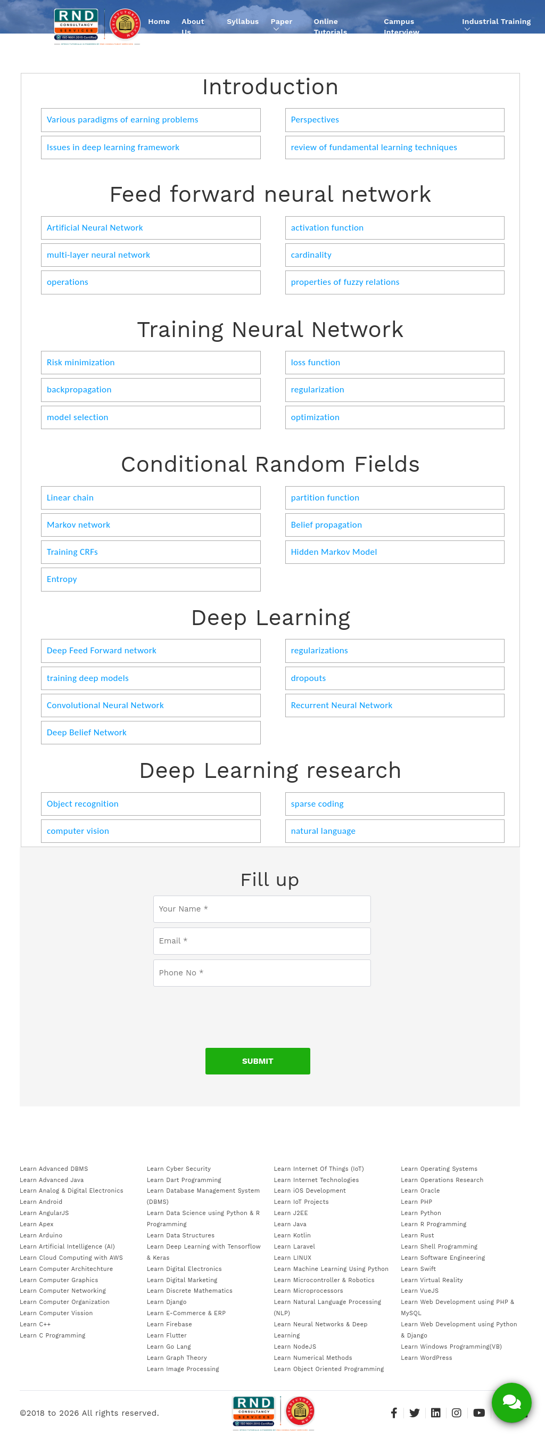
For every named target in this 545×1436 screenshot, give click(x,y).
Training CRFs (72, 551)
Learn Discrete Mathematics (190, 1290)
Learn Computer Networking (63, 1290)
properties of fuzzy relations (345, 282)
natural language (323, 830)
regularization (317, 389)
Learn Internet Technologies (316, 1180)
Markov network (78, 524)
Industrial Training (496, 24)
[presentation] (262, 1012)
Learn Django (167, 1302)
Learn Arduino (41, 1235)
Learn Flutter (167, 1335)
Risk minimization (81, 362)
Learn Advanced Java (52, 1180)
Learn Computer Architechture (66, 1269)
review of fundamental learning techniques (374, 147)
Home (159, 21)
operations (67, 282)
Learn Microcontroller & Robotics (324, 1280)
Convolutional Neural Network (105, 705)
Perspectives (315, 119)
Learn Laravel (295, 1246)
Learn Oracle (420, 1190)
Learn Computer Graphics (59, 1280)
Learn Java (290, 1224)
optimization (315, 417)
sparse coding (317, 803)
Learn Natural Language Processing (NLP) (328, 1308)
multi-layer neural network (98, 254)
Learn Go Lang (169, 1346)
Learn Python (421, 1213)
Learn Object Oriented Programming (329, 1369)
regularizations (320, 650)
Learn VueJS (420, 1290)
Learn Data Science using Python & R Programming (203, 1219)
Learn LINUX (293, 1257)
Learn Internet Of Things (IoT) (319, 1169)
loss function (316, 362)
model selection (78, 417)
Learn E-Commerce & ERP (186, 1313)
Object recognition (83, 803)
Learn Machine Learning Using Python (331, 1269)
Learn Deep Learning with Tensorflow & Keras (204, 1252)
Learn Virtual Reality (432, 1280)
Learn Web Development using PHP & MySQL (457, 1308)
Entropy (62, 579)
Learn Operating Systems (439, 1169)
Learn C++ (35, 1324)
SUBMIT (258, 1061)
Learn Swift (418, 1269)
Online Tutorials (330, 26)
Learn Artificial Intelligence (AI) (67, 1246)
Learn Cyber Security (179, 1169)
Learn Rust (417, 1235)
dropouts (308, 678)
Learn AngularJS (44, 1213)
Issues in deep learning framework (113, 147)
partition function (325, 497)
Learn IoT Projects (301, 1202)
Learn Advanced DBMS (54, 1169)
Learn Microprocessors (308, 1290)
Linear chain (70, 497)
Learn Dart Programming (184, 1180)
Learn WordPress (426, 1358)
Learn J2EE (291, 1213)
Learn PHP (416, 1202)
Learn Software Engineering (443, 1257)
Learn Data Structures (181, 1235)
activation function (327, 227)
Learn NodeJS (295, 1346)
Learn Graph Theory (177, 1358)
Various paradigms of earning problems (123, 119)
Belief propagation (326, 524)
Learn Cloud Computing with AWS (71, 1257)
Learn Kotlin (292, 1235)
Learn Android (41, 1202)
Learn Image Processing (183, 1369)
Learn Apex (37, 1224)
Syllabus (243, 21)
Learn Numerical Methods (313, 1358)
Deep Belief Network (87, 732)
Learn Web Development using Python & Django (459, 1330)
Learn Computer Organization (65, 1302)
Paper (282, 24)
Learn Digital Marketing (182, 1280)
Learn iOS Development (310, 1190)
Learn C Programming (53, 1335)
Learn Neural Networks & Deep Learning (321, 1330)
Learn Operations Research (442, 1180)
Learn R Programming (433, 1224)
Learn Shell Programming (439, 1246)
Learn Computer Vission (56, 1313)
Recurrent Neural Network (342, 705)
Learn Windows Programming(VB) (451, 1346)
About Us (192, 26)
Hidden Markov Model (334, 551)
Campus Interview (401, 26)
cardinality (311, 254)
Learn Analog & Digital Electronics (71, 1190)
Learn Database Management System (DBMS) (203, 1196)
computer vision (78, 830)
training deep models (88, 678)
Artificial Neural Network (95, 227)
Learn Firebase (169, 1324)
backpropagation (79, 389)
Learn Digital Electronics (184, 1269)
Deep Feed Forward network (101, 650)
